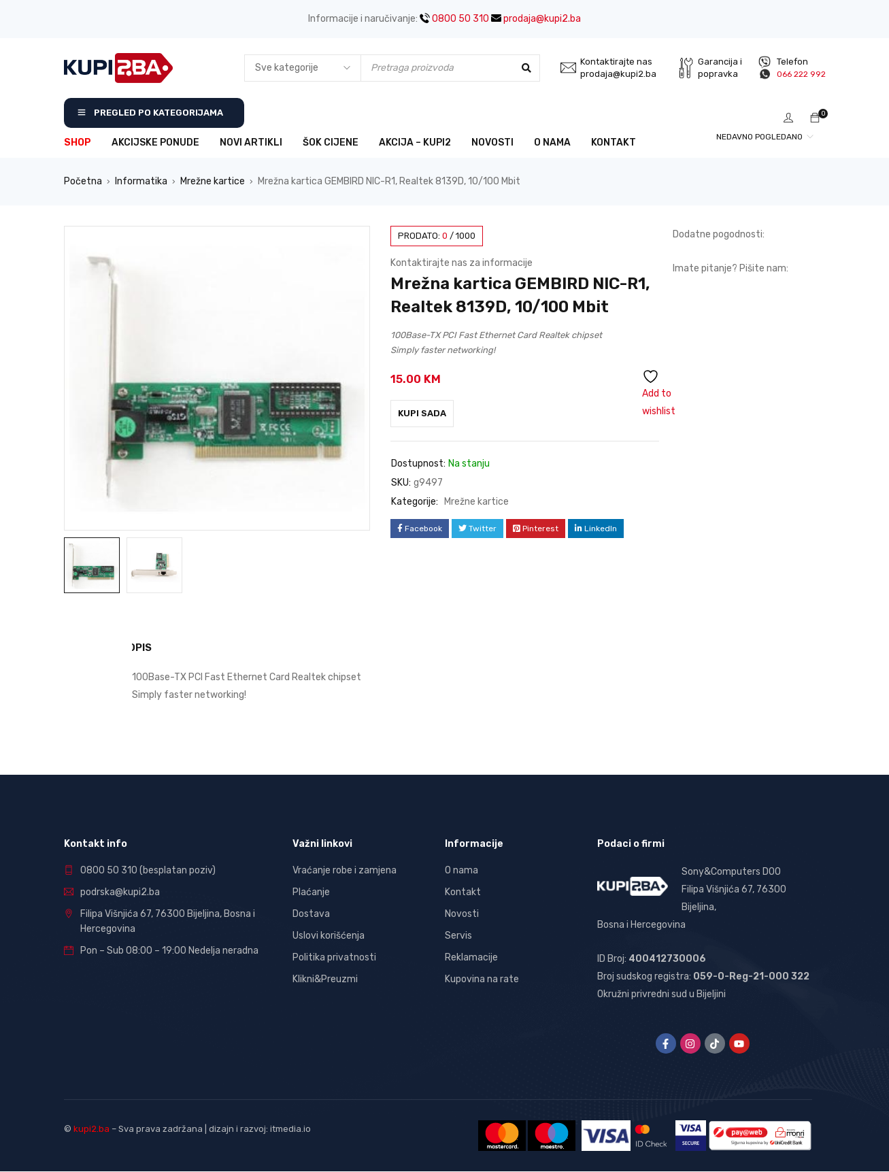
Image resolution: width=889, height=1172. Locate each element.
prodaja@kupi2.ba (536, 18)
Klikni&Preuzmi (325, 978)
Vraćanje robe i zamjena (344, 869)
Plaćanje (311, 891)
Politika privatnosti (334, 956)
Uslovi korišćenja (328, 935)
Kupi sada (429, 413)
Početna (83, 181)
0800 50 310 (454, 18)
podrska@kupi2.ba (120, 891)
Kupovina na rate (482, 978)
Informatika (141, 181)
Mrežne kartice (212, 181)
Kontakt (463, 891)
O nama (461, 869)
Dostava (311, 913)
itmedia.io (290, 1128)
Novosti (462, 913)
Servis (458, 935)
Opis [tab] (143, 647)
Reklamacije (471, 956)
